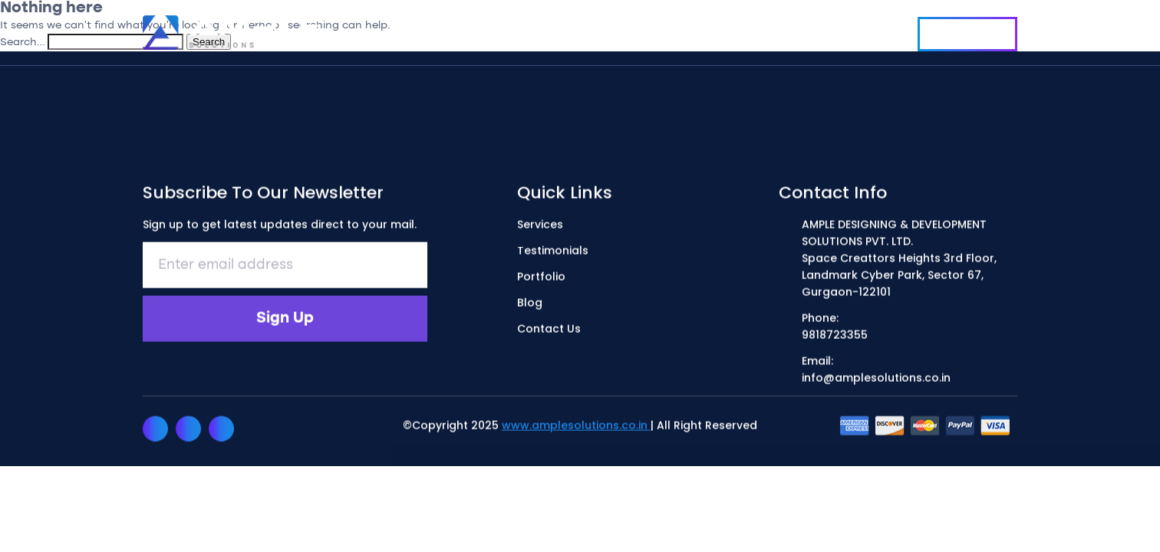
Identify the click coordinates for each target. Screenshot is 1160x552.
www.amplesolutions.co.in (576, 426)
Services (512, 31)
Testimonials (605, 31)
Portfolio (698, 31)
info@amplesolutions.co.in (876, 378)
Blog (765, 31)
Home (440, 31)
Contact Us (967, 34)
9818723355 (835, 335)
